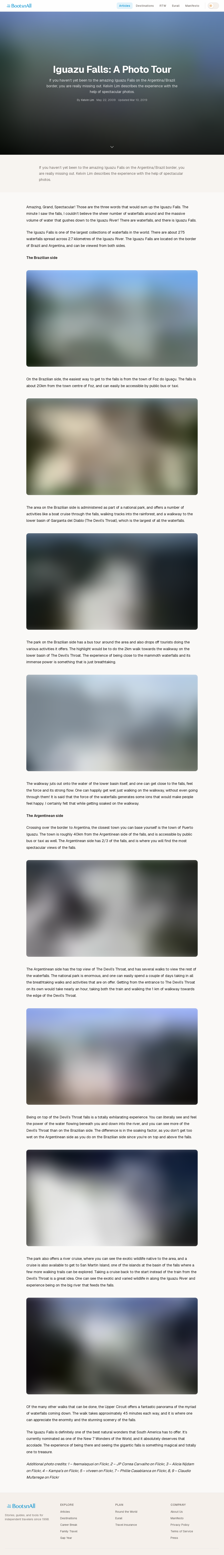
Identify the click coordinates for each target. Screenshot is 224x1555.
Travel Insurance (126, 1525)
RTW (163, 6)
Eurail (176, 6)
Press (174, 1538)
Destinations (145, 6)
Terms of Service (182, 1531)
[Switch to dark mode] (213, 5)
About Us (177, 1512)
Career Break (68, 1525)
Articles (124, 6)
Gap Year (66, 1538)
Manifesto (192, 6)
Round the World (126, 1512)
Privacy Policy (180, 1525)
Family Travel (68, 1531)
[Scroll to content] (112, 147)
